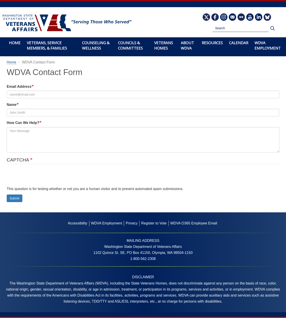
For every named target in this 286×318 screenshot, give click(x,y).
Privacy (131, 223)
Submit (14, 198)
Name (12, 105)
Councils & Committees (130, 45)
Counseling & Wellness (95, 45)
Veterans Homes (163, 45)
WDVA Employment (267, 45)
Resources (212, 42)
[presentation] (41, 177)
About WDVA (187, 45)
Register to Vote (154, 223)
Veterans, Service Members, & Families (47, 45)
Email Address (19, 86)
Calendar (238, 42)
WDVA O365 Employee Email (193, 223)
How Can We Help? (23, 123)
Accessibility (77, 223)
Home (15, 42)
